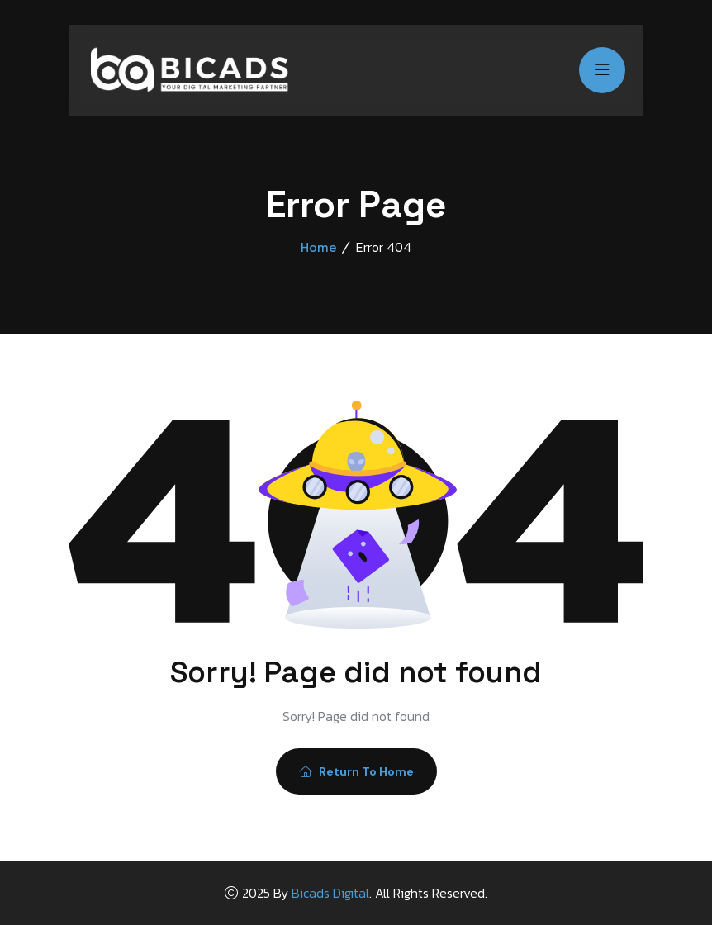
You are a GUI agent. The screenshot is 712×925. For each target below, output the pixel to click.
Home (319, 247)
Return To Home (356, 771)
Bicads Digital (330, 893)
